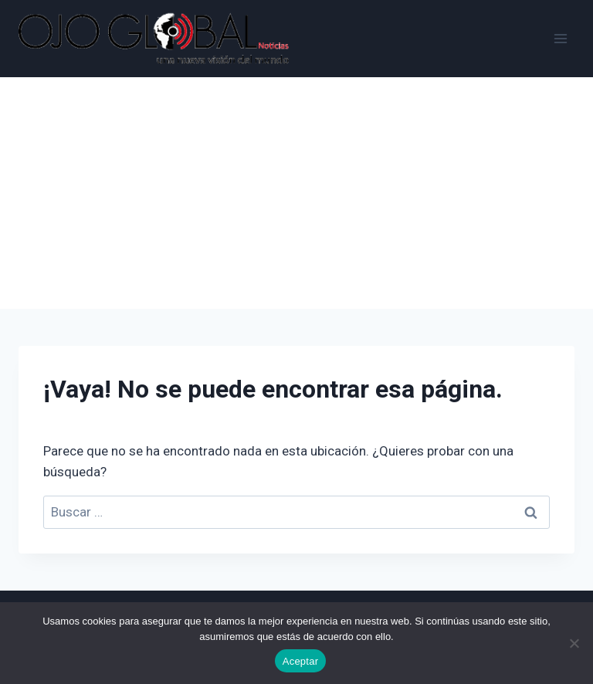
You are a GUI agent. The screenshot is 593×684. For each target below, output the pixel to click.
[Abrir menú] (560, 38)
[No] (573, 643)
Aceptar (301, 661)
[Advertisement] (296, 193)
